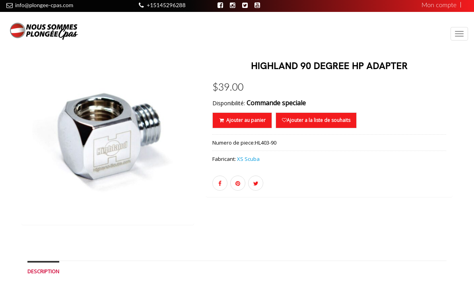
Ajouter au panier (242, 120)
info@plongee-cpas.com (44, 5)
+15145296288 (166, 5)
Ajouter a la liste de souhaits (316, 120)
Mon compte (439, 5)
